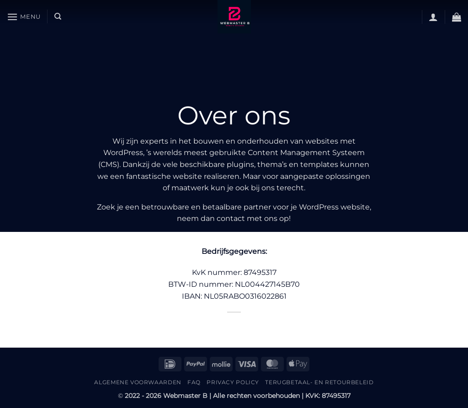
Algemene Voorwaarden (137, 382)
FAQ (194, 382)
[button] (24, 16)
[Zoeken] (57, 16)
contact (231, 218)
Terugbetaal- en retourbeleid (319, 382)
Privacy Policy (233, 382)
